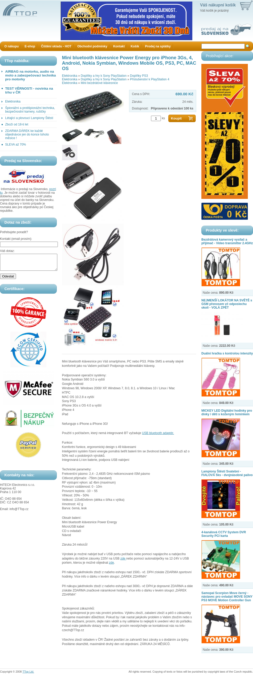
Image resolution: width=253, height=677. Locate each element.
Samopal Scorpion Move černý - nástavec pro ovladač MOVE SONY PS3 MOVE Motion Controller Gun (226, 596)
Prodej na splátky (158, 46)
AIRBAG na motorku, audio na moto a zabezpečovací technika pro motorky (30, 75)
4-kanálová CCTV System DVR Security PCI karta (223, 534)
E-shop (30, 46)
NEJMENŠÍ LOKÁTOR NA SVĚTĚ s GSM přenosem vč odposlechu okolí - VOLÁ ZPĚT (226, 304)
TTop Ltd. (28, 671)
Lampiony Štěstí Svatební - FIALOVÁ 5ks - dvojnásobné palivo (227, 473)
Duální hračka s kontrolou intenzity (227, 353)
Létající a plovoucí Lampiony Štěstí (29, 118)
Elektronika (12, 101)
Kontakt (119, 46)
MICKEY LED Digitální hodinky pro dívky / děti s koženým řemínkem (226, 412)
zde (123, 558)
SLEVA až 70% (15, 144)
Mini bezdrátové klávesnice (99, 83)
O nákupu (11, 46)
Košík (135, 46)
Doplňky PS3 (139, 76)
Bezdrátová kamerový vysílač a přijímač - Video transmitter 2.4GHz (227, 241)
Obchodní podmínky (92, 46)
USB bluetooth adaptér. (158, 433)
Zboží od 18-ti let (16, 124)
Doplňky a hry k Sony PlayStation (103, 76)
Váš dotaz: (7, 251)
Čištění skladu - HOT (56, 46)
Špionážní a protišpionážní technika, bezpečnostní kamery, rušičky (30, 109)
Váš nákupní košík (218, 5)
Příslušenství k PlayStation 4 (149, 79)
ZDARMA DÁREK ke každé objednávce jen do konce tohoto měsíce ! (27, 134)
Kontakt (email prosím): (16, 239)
